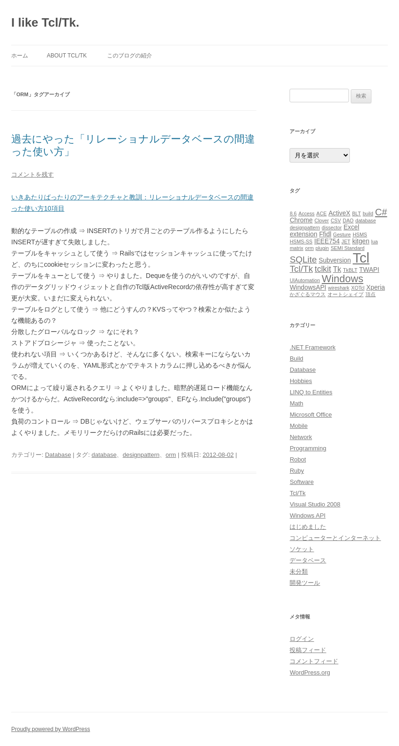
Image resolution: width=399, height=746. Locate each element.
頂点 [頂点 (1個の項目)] (370, 294)
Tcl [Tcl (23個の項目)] (361, 257)
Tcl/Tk (297, 493)
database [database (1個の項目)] (365, 220)
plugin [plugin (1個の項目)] (322, 248)
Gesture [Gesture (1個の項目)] (342, 234)
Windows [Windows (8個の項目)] (342, 278)
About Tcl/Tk (67, 55)
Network (301, 436)
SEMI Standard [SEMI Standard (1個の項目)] (347, 248)
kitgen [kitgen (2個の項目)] (361, 241)
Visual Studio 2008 (315, 504)
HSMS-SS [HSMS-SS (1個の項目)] (301, 241)
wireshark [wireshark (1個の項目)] (338, 288)
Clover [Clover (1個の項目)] (321, 220)
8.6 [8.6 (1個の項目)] (293, 213)
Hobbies (301, 380)
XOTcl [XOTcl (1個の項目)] (357, 288)
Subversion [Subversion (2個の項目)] (335, 260)
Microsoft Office (311, 414)
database (104, 454)
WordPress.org (310, 672)
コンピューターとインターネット (335, 537)
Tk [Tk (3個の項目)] (337, 269)
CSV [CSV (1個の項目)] (336, 220)
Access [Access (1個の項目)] (306, 213)
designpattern (141, 454)
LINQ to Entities (311, 392)
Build (296, 358)
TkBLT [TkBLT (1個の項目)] (350, 270)
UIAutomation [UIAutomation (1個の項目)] (305, 280)
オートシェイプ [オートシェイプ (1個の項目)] (345, 294)
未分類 (299, 571)
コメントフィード (314, 661)
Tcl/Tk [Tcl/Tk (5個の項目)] (301, 269)
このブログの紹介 (129, 55)
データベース (308, 560)
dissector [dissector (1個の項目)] (332, 227)
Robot (298, 459)
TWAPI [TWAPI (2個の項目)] (369, 269)
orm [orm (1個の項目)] (309, 248)
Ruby (297, 470)
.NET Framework (312, 347)
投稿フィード (308, 650)
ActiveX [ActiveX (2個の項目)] (339, 213)
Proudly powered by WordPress (50, 729)
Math (296, 403)
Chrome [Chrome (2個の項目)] (301, 220)
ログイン (302, 638)
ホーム (19, 55)
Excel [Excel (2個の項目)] (351, 227)
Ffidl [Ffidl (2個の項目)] (325, 234)
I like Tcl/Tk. (45, 22)
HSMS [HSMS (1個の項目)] (360, 234)
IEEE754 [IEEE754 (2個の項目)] (327, 241)
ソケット (302, 549)
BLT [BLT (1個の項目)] (356, 213)
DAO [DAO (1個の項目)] (348, 220)
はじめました (308, 526)
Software (301, 481)
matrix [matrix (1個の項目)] (296, 248)
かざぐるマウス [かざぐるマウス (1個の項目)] (308, 294)
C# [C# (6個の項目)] (381, 212)
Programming (308, 448)
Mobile (298, 425)
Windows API (308, 515)
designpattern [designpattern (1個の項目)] (305, 227)
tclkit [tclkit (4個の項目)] (323, 269)
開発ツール (305, 582)
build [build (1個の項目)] (368, 213)
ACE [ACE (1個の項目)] (321, 213)
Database (58, 454)
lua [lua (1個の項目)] (374, 241)
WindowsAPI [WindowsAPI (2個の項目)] (308, 287)
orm (171, 454)
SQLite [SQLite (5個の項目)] (303, 259)
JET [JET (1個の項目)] (345, 241)
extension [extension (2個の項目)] (303, 234)
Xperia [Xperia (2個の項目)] (375, 287)
